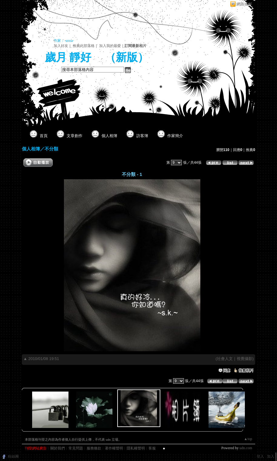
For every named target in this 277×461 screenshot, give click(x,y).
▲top (248, 439)
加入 (270, 456)
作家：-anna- (64, 41)
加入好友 (61, 46)
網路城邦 (244, 4)
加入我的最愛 (110, 46)
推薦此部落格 (84, 46)
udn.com (245, 448)
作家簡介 (175, 135)
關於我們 (57, 448)
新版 (127, 57)
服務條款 (94, 448)
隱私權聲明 (136, 448)
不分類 (51, 148)
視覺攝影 (244, 358)
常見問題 (75, 448)
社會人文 (225, 358)
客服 (152, 448)
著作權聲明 (114, 448)
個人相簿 (109, 135)
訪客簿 (142, 135)
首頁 (44, 135)
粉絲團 (13, 456)
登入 (260, 456)
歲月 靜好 (69, 57)
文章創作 (74, 135)
